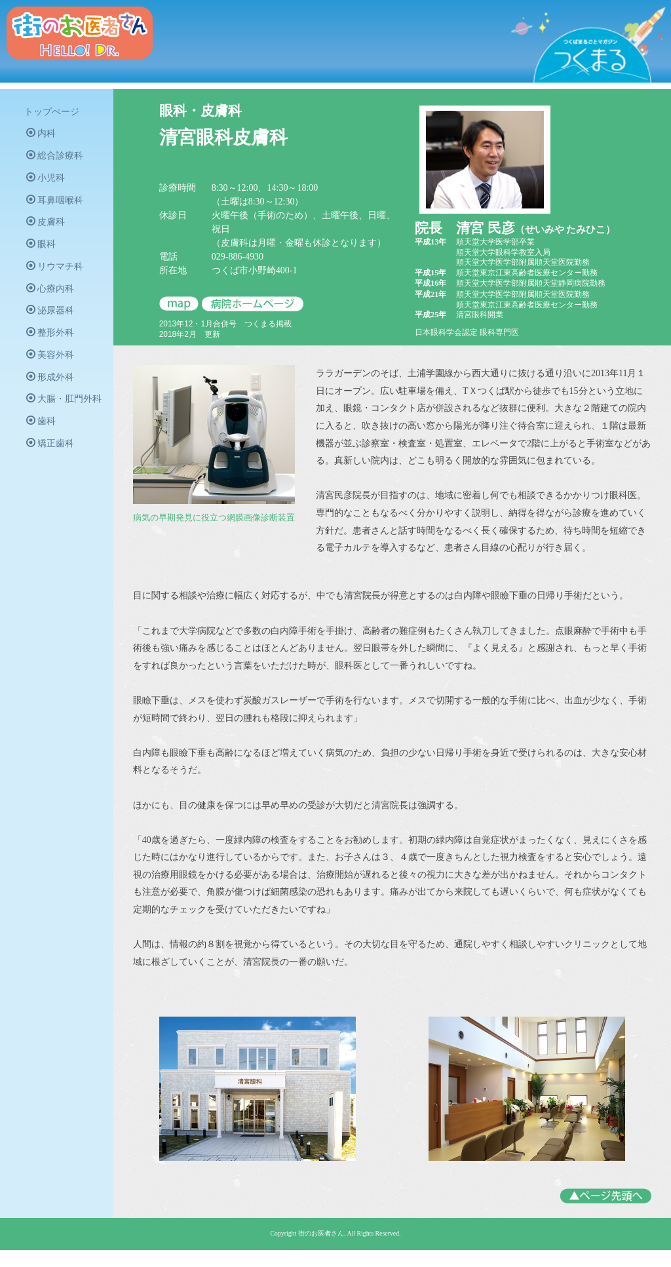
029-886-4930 (255, 257)
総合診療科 (56, 159)
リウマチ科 (56, 274)
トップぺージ (53, 114)
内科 (43, 136)
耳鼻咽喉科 (56, 205)
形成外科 (52, 388)
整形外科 (52, 343)
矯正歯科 (52, 457)
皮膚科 (47, 228)
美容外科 (52, 366)
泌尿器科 (52, 320)
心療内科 (52, 297)
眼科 (43, 251)
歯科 (43, 434)
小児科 (47, 182)
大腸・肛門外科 (66, 411)
